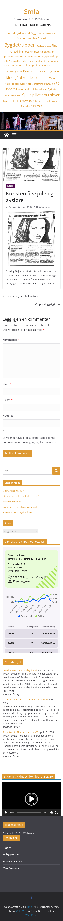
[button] (31, 799)
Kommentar (11, 340)
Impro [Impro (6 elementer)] (56, 56)
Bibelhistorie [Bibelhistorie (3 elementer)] (49, 34)
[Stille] (51, 812)
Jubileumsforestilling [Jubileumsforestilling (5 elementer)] (39, 60)
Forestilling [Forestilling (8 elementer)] (16, 51)
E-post (8, 400)
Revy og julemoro (12, 501)
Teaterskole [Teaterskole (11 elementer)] (26, 101)
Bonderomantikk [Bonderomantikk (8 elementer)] (27, 38)
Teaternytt (14, 662)
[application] (31, 799)
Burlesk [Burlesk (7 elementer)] (42, 38)
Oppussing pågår (47, 304)
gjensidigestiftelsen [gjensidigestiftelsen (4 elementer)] (12, 56)
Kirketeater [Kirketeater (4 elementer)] (54, 65)
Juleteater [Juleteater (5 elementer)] (54, 60)
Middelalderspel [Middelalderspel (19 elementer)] (35, 77)
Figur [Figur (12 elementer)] (55, 45)
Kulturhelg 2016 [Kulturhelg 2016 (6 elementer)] (13, 71)
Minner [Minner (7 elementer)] (53, 77)
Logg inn (7, 847)
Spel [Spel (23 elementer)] (26, 94)
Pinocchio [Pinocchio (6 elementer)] (49, 83)
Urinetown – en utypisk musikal (20, 506)
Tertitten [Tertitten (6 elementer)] (39, 101)
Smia (31, 11)
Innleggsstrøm (11, 854)
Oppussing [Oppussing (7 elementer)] (37, 83)
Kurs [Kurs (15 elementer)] (26, 71)
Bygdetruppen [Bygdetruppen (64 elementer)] (20, 45)
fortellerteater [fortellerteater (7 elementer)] (31, 51)
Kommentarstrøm (12, 861)
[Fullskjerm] (56, 812)
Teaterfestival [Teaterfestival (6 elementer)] (10, 101)
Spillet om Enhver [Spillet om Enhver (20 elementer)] (45, 94)
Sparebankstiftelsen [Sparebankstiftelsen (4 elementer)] (12, 95)
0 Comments (43, 207)
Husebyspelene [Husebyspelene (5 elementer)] (45, 56)
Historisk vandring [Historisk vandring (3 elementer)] (29, 56)
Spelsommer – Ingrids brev (17, 512)
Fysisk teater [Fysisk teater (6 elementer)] (47, 51)
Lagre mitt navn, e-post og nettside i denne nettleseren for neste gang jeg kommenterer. (30, 440)
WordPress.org (11, 867)
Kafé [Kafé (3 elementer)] (6, 66)
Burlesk (10, 186)
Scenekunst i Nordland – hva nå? (20, 732)
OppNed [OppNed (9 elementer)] (25, 84)
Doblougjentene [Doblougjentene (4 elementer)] (43, 46)
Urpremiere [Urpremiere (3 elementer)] (25, 106)
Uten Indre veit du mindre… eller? (21, 496)
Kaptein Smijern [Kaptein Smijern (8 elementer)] (39, 65)
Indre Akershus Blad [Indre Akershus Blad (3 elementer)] (12, 61)
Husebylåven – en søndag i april (20, 670)
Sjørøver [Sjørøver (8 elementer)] (53, 89)
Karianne (12, 207)
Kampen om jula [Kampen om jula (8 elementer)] (18, 65)
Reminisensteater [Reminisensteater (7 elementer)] (38, 89)
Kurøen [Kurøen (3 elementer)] (34, 72)
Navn (7, 384)
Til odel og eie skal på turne (21, 296)
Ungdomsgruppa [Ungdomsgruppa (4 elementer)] (52, 101)
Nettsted (8, 415)
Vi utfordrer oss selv (13, 490)
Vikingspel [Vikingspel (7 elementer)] (36, 105)
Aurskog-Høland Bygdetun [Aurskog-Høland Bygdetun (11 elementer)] (26, 33)
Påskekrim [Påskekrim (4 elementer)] (23, 89)
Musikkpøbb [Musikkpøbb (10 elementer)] (11, 84)
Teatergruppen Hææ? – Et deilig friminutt (25, 699)
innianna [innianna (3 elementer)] (25, 61)
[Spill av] (6, 812)
